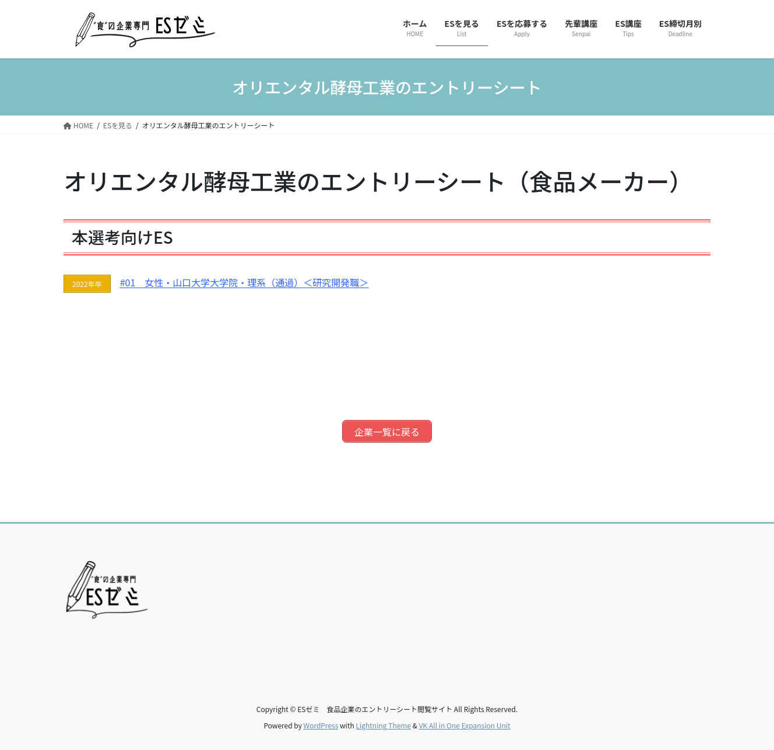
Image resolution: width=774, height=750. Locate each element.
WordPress (321, 722)
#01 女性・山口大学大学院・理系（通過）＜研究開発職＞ (244, 282)
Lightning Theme (383, 722)
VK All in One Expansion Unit (465, 722)
